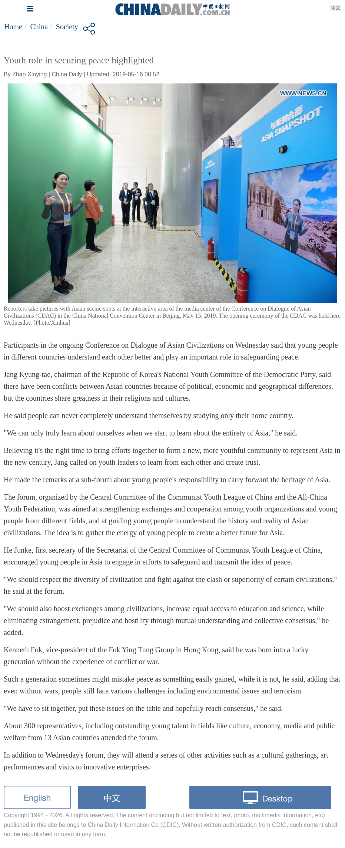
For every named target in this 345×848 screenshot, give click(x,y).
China (39, 27)
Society (67, 27)
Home (13, 27)
